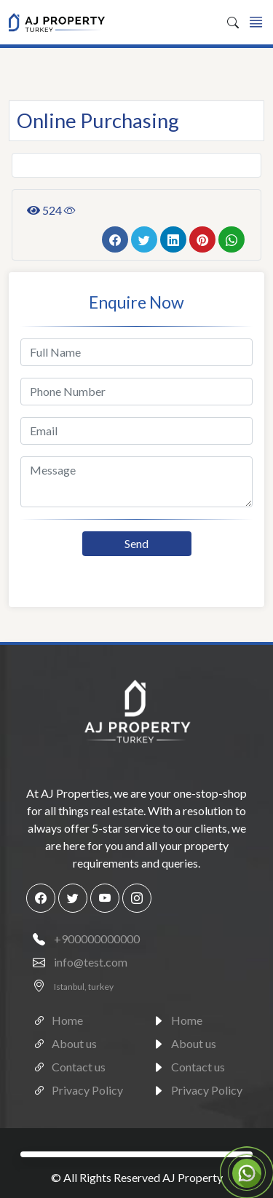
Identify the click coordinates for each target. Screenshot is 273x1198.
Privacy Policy (74, 1088)
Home (54, 1018)
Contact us (66, 1065)
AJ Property (192, 1177)
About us (61, 1041)
